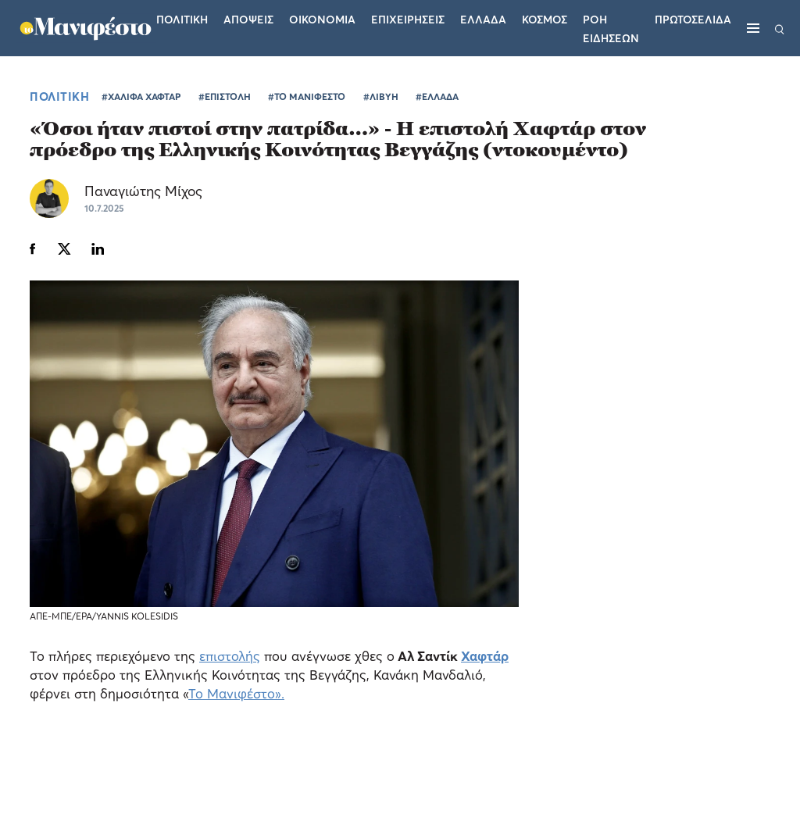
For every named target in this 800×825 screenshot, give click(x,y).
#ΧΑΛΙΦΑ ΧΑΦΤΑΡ (141, 96)
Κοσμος (544, 19)
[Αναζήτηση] (779, 28)
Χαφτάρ (485, 656)
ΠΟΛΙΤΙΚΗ (59, 96)
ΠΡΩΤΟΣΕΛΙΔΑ (693, 19)
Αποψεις (248, 19)
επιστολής (229, 656)
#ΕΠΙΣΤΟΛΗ (224, 96)
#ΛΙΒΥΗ (380, 96)
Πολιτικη (182, 19)
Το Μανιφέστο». (236, 693)
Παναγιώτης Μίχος (143, 191)
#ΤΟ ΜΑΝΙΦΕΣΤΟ (306, 96)
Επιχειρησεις (408, 19)
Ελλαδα (483, 19)
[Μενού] (753, 28)
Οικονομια (322, 19)
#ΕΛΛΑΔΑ (437, 96)
